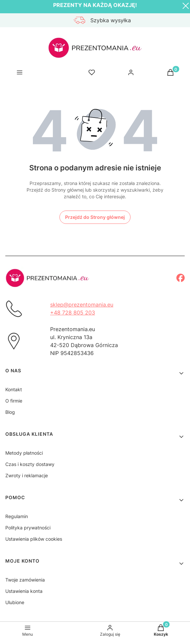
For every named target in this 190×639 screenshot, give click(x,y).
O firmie (13, 401)
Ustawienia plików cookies (33, 539)
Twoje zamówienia (25, 580)
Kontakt (13, 389)
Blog (10, 412)
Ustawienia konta (24, 591)
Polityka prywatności (27, 527)
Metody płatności (24, 453)
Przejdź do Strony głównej (95, 217)
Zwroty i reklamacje (26, 475)
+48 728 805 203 (72, 312)
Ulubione (14, 602)
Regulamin (16, 516)
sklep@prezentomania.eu (81, 304)
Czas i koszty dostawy (29, 464)
